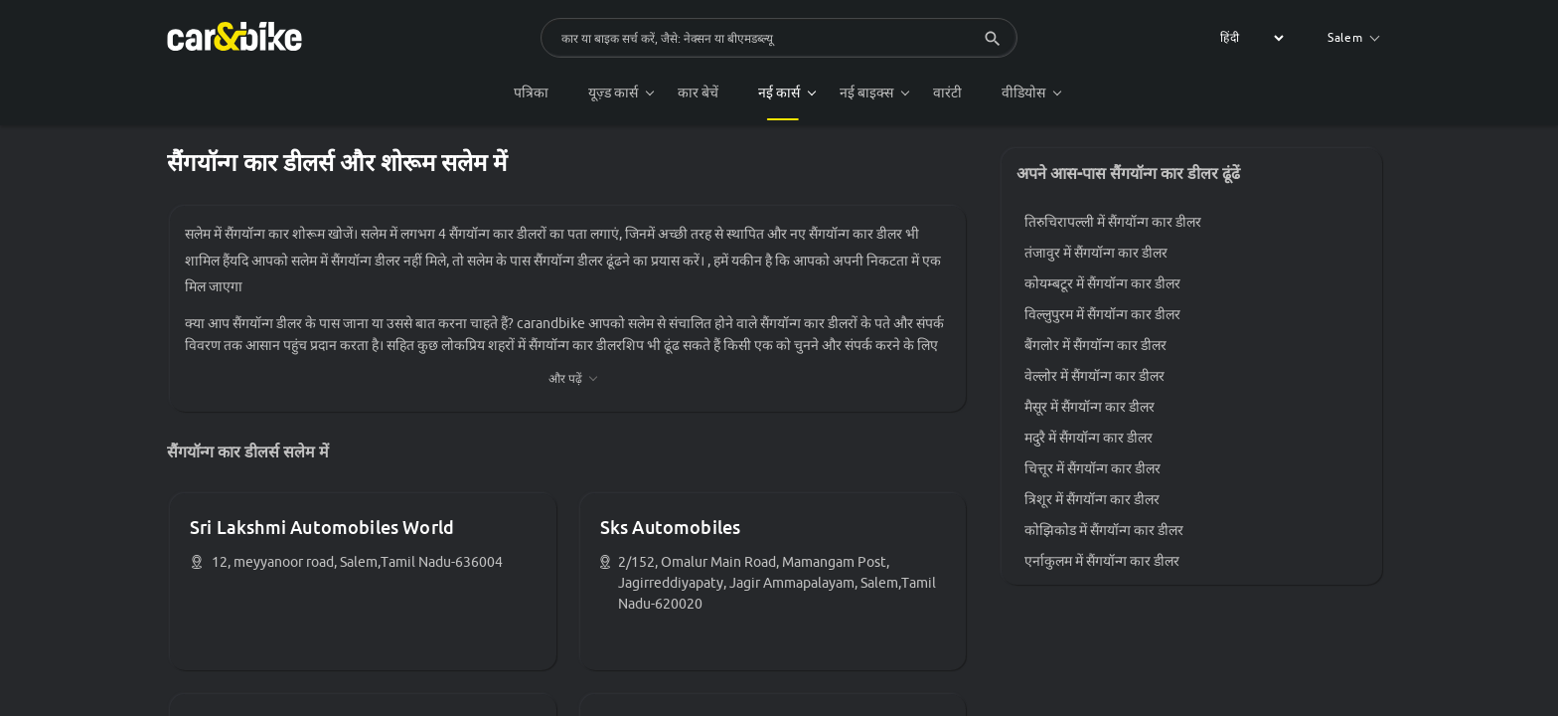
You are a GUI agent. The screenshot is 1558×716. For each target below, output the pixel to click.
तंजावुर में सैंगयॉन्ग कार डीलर (1096, 253)
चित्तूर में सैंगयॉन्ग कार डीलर (1092, 468)
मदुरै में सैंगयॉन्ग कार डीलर (1088, 438)
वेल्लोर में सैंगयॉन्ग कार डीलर (1094, 376)
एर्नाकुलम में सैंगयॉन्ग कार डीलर (1101, 561)
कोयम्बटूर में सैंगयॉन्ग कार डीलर (1102, 283)
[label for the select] (1249, 38)
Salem (1353, 37)
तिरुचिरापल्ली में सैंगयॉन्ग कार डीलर (1112, 222)
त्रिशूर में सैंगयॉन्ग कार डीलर (1092, 499)
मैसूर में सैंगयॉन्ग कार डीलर (1089, 407)
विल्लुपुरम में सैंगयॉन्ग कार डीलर (1102, 314)
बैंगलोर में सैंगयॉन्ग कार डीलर (1095, 345)
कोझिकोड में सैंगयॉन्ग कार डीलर (1103, 530)
